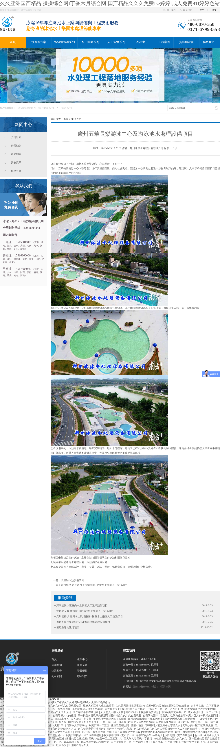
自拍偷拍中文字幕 (189, 742)
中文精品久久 (141, 742)
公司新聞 (16, 137)
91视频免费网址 (209, 715)
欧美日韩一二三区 (99, 725)
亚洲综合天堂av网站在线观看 (110, 719)
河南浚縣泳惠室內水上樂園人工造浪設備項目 (82, 605)
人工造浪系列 (116, 42)
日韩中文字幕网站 (77, 725)
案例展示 (16, 162)
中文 (202, 10)
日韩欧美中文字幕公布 (174, 712)
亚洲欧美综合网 (120, 725)
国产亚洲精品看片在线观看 (204, 738)
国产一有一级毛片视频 (120, 728)
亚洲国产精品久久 (78, 745)
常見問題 (16, 154)
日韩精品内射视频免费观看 (93, 715)
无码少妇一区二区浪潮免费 (198, 725)
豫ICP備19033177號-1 (145, 686)
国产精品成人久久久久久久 (84, 722)
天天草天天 (111, 709)
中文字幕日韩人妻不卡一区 (119, 735)
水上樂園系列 (90, 42)
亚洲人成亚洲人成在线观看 (99, 705)
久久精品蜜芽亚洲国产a (91, 728)
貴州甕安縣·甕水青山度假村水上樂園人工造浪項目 (84, 611)
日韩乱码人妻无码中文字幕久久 (163, 725)
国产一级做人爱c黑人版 (53, 722)
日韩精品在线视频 (76, 738)
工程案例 (164, 42)
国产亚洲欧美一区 (121, 742)
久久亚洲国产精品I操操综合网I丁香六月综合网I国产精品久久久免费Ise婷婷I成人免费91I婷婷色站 (110, 3)
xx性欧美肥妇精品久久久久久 (171, 738)
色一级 (198, 735)
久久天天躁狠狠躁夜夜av (130, 705)
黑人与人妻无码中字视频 (138, 738)
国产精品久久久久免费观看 (126, 715)
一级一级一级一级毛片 (114, 722)
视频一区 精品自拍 (156, 705)
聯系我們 (187, 10)
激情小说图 (137, 725)
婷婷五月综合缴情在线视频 (190, 732)
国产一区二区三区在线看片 (185, 728)
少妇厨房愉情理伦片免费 (193, 709)
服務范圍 (16, 171)
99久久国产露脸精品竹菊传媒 (124, 732)
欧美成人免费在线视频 (141, 722)
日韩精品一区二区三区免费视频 (52, 709)
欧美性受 (61, 745)
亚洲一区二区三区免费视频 (90, 732)
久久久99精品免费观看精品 (66, 705)
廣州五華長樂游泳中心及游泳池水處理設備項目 (83, 622)
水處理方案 (38, 42)
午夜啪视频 (171, 742)
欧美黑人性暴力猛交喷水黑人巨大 (179, 715)
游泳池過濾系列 (64, 42)
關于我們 (171, 10)
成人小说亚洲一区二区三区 (203, 712)
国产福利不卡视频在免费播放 (142, 712)
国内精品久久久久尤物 (58, 712)
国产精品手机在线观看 (86, 712)
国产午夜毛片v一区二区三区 (38, 745)
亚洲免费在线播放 (179, 705)
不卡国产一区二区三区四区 (162, 709)
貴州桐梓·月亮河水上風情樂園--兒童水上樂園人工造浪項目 (94, 585)
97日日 (205, 742)
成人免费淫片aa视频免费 (95, 742)
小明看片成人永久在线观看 (88, 709)
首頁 (13, 42)
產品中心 (142, 42)
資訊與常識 (186, 42)
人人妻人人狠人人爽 (112, 712)
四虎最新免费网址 (166, 722)
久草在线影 (157, 742)
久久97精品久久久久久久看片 (151, 728)
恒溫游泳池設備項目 (72, 580)
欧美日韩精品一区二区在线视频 (84, 735)
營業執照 (165, 686)
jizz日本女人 (62, 719)
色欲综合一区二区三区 (49, 742)
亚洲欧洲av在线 (187, 722)
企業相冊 (57, 670)
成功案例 (57, 665)
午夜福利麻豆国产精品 (132, 709)
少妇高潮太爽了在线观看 (178, 735)
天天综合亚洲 (57, 738)
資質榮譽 (82, 670)
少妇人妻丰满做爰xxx (52, 735)
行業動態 (16, 145)
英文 (214, 10)
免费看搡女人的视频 (65, 715)
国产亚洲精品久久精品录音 (180, 719)
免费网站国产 (151, 715)
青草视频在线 (72, 742)
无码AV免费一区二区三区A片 (106, 738)
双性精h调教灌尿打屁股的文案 (146, 719)
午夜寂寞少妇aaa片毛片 (149, 735)
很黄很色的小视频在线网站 (158, 732)
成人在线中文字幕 (81, 719)
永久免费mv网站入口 (64, 728)
